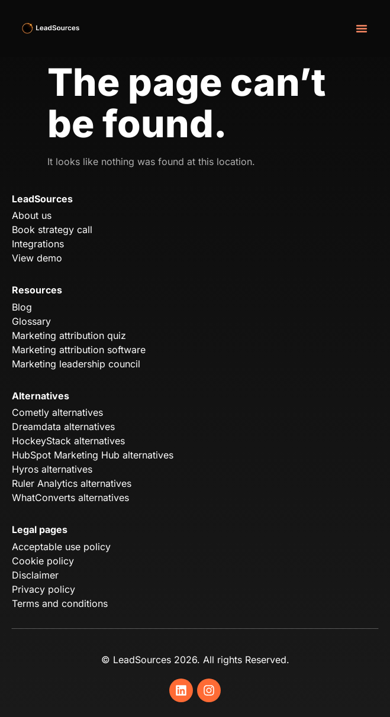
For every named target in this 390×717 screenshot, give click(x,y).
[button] (361, 28)
